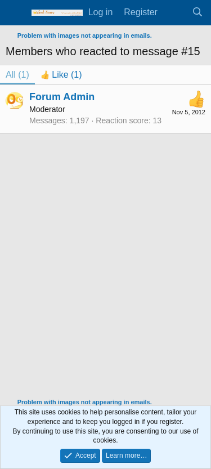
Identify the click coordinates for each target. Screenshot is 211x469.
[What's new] (174, 12)
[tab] (61, 74)
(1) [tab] (17, 74)
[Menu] (15, 13)
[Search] (197, 12)
